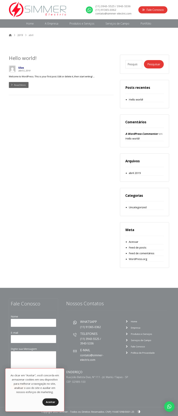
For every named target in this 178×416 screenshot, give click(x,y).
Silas (21, 68)
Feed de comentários (141, 253)
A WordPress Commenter (141, 133)
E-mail (33, 337)
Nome (33, 321)
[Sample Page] (143, 321)
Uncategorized (138, 207)
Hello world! (136, 99)
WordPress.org (138, 259)
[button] (169, 406)
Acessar (133, 241)
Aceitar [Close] (50, 402)
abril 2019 (135, 173)
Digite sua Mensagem (33, 363)
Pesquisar (153, 64)
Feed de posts (137, 247)
